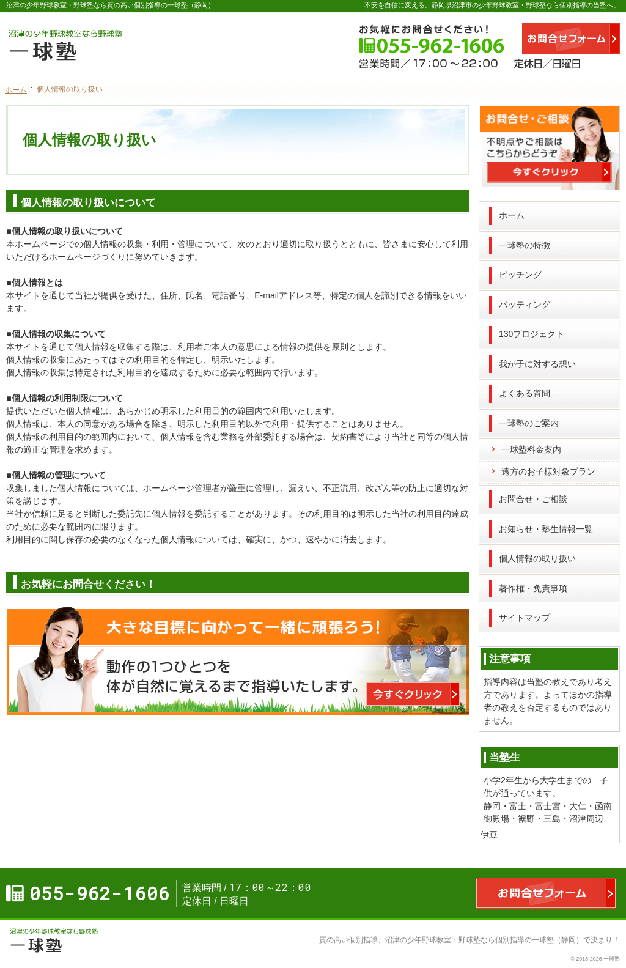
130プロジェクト (531, 334)
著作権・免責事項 (533, 588)
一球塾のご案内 (529, 423)
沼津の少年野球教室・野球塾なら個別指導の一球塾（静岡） (484, 940)
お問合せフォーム (571, 38)
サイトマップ (524, 618)
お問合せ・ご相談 (533, 499)
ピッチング (520, 274)
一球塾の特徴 (524, 245)
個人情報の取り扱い (537, 558)
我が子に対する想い (537, 364)
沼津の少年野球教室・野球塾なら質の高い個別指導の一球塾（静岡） (110, 5)
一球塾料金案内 (531, 449)
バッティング (524, 304)
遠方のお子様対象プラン (548, 471)
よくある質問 (524, 393)
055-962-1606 (406, 38)
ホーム (512, 215)
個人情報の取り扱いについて (88, 203)
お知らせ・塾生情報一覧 (546, 529)
